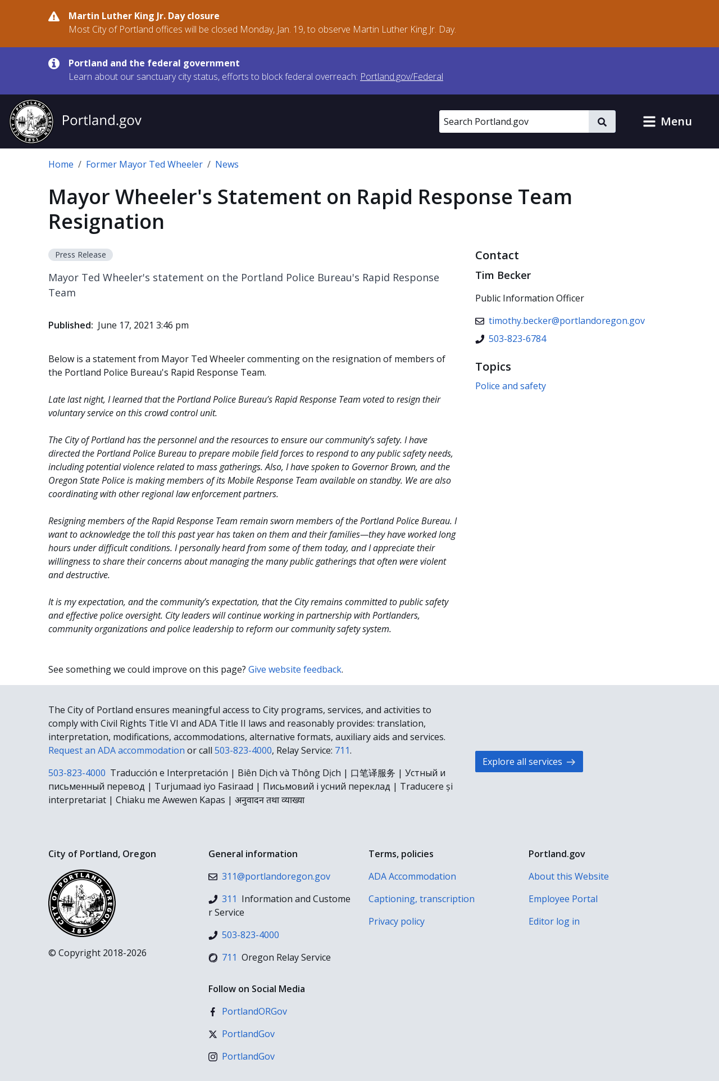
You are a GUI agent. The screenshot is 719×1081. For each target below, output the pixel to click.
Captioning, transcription (421, 899)
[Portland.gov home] (75, 121)
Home (61, 164)
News (227, 164)
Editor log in (554, 921)
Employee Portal (563, 899)
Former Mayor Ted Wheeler (144, 164)
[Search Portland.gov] (514, 121)
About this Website (569, 876)
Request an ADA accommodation (116, 750)
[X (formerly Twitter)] (241, 1034)
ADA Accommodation (412, 876)
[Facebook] (247, 1011)
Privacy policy (396, 921)
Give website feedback (295, 669)
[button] (667, 121)
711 (342, 750)
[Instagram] (241, 1056)
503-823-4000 (243, 750)
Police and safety (510, 386)
